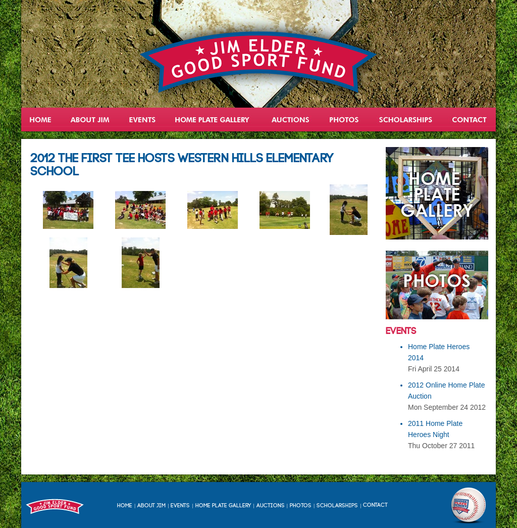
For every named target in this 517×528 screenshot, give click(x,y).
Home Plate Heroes (213, 119)
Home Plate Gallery (223, 506)
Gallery (344, 119)
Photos (301, 506)
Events (142, 119)
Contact (469, 119)
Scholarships (406, 119)
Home (41, 119)
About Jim (90, 119)
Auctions (290, 119)
